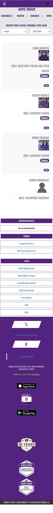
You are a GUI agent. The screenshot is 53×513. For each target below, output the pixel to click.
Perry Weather (26, 297)
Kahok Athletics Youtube (26, 275)
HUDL (26, 312)
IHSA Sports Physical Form (26, 250)
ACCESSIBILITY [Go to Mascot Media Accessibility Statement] (22, 502)
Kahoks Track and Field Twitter (26, 334)
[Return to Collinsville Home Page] (4, 3)
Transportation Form (26, 243)
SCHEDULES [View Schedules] (6, 15)
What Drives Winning (26, 290)
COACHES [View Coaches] (35, 15)
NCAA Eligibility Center (26, 268)
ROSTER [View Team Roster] (20, 15)
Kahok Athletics (27, 356)
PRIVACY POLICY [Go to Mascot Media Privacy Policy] (10, 502)
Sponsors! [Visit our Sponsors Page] (36, 374)
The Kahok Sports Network (26, 282)
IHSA (26, 304)
